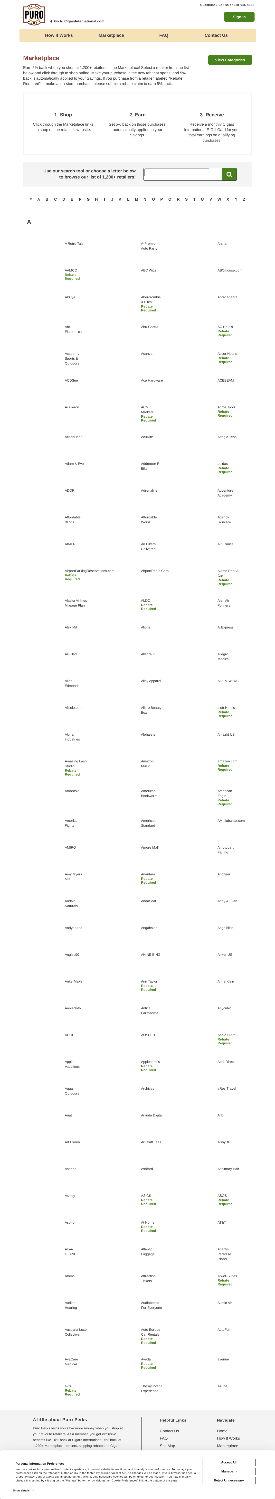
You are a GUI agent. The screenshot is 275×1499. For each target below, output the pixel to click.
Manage (229, 1471)
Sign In (239, 17)
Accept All (229, 1462)
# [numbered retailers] (31, 199)
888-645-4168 (244, 5)
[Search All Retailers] (176, 172)
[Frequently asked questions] (164, 35)
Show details (21, 1490)
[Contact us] (216, 35)
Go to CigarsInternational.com (79, 21)
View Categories (230, 60)
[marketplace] (111, 35)
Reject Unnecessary (229, 1480)
